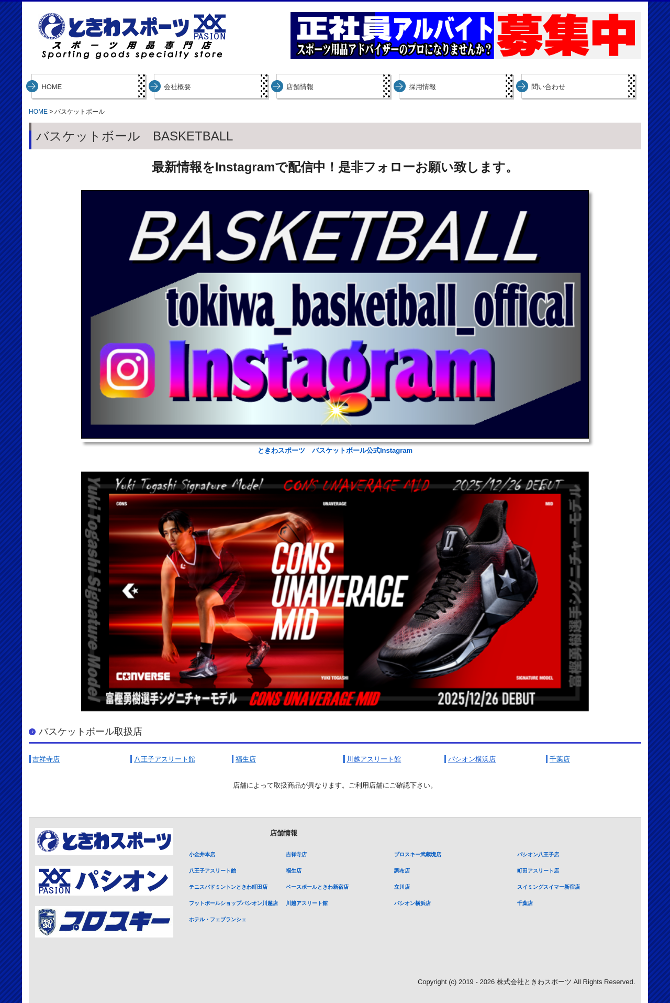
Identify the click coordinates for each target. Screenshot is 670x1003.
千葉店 (525, 903)
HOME (51, 87)
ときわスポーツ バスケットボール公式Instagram (335, 450)
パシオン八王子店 (538, 854)
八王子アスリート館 (212, 871)
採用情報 (422, 87)
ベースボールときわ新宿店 (317, 887)
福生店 (294, 871)
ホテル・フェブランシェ (218, 919)
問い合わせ (548, 87)
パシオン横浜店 (412, 903)
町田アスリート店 (538, 871)
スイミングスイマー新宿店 (548, 887)
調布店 (402, 871)
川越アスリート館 (307, 903)
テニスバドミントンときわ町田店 (228, 887)
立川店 (402, 887)
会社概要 (177, 87)
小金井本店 (202, 854)
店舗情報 (300, 87)
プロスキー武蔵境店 (417, 854)
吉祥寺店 (296, 854)
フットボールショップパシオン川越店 (233, 903)
